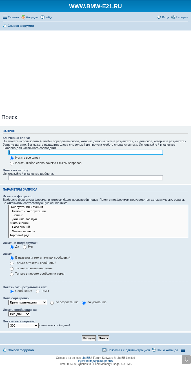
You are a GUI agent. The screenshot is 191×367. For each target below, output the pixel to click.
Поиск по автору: (16, 170)
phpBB (86, 357)
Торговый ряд (98, 235)
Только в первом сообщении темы (37, 273)
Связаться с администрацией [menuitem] (128, 350)
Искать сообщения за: (20, 309)
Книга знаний (98, 223)
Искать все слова (25, 157)
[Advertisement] (96, 71)
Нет (28, 246)
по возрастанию (64, 302)
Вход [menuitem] (165, 17)
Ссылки (13, 17)
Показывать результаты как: (25, 287)
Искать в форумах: (17, 196)
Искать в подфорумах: (20, 242)
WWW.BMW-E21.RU (95, 6)
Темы (42, 290)
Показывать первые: (19, 321)
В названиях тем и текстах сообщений (40, 257)
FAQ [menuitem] (48, 17)
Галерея (182, 17)
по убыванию (94, 302)
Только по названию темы (31, 268)
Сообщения (21, 290)
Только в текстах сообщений (33, 263)
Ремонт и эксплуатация (98, 211)
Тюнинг (98, 215)
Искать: (8, 253)
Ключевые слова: (16, 137)
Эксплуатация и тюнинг (98, 207)
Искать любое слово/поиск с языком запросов (45, 163)
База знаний (98, 227)
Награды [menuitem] (32, 17)
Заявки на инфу (98, 231)
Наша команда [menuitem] (167, 350)
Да (14, 246)
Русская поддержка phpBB (95, 360)
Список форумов (21, 350)
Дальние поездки (98, 219)
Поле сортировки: (16, 298)
